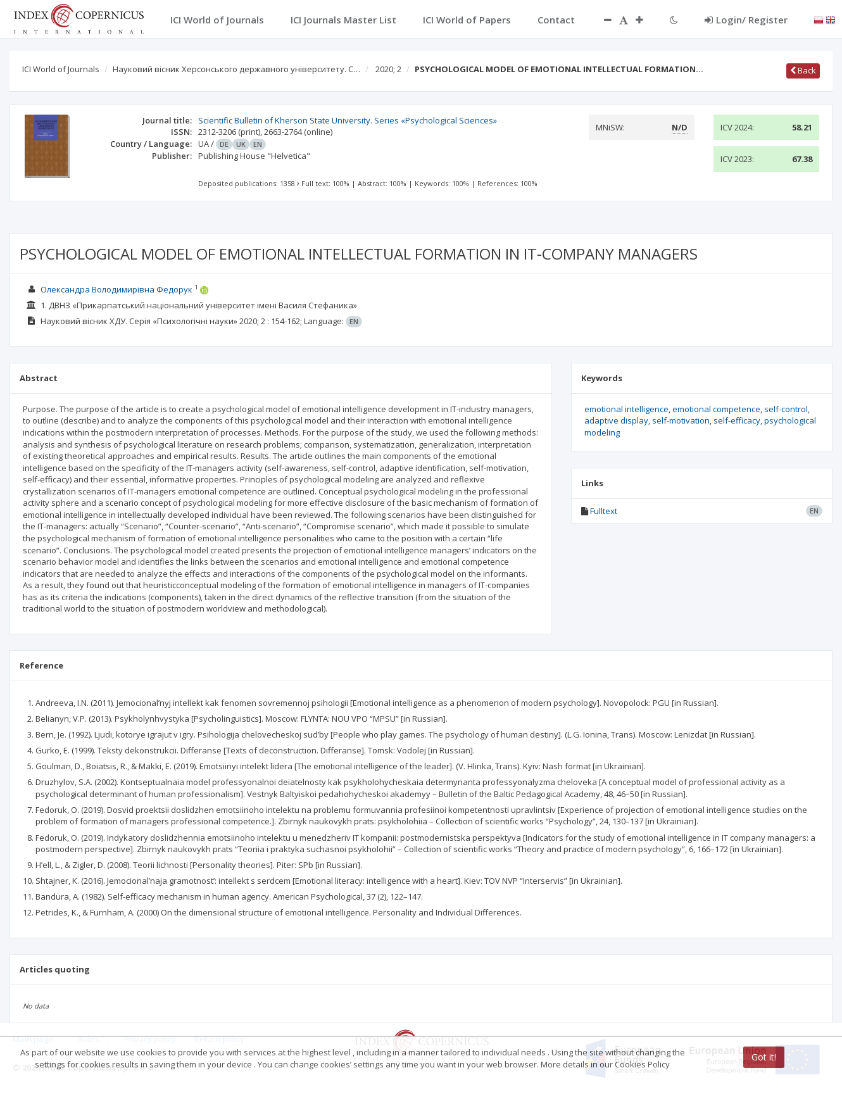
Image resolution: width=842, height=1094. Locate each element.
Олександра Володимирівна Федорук (116, 289)
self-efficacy (736, 420)
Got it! (763, 1057)
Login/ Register (746, 19)
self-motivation (681, 420)
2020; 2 (388, 69)
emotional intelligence (626, 409)
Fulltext (603, 511)
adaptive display (616, 420)
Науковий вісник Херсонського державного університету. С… (236, 69)
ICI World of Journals (60, 69)
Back (803, 70)
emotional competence (716, 409)
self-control (786, 409)
